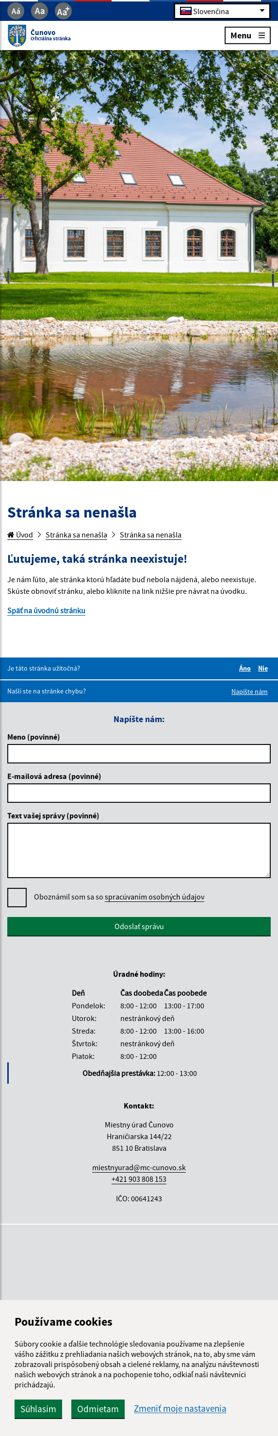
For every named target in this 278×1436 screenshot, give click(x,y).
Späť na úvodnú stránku (46, 610)
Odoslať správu (139, 926)
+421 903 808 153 (139, 1179)
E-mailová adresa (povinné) (54, 776)
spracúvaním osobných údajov (154, 896)
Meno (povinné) (33, 737)
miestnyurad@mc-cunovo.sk (139, 1167)
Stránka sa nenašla (76, 534)
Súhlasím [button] (38, 1409)
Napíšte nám (249, 691)
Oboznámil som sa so (119, 897)
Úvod (20, 534)
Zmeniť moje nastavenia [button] (180, 1408)
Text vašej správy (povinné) (53, 815)
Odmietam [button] (98, 1409)
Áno (246, 668)
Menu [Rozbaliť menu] (247, 34)
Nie (264, 668)
